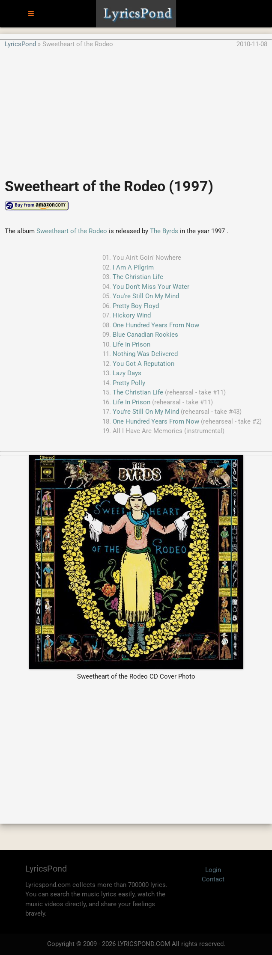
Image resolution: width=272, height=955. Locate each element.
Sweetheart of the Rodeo (71, 231)
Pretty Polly (129, 383)
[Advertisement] (136, 109)
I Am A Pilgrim (133, 267)
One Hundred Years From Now (156, 325)
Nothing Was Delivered (145, 354)
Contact (213, 879)
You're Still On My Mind (146, 296)
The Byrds (164, 231)
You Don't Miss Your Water (151, 287)
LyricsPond (20, 44)
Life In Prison (131, 344)
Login (213, 870)
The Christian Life (138, 277)
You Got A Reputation (143, 364)
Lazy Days (127, 373)
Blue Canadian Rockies (145, 334)
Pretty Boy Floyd (136, 306)
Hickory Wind (132, 315)
